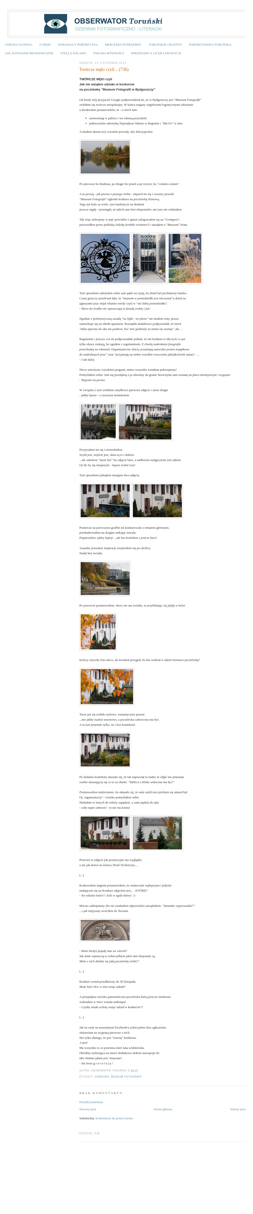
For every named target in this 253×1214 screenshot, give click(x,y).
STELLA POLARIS (73, 53)
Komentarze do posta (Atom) (114, 1118)
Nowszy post (87, 1109)
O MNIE (45, 44)
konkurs (102, 1076)
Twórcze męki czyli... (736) (104, 69)
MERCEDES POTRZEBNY (123, 44)
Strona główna (163, 1109)
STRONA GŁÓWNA (18, 44)
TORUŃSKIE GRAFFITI (165, 44)
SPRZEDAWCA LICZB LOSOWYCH (156, 53)
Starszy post (238, 1109)
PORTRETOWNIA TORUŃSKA (210, 44)
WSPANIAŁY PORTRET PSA (78, 44)
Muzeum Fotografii (126, 1076)
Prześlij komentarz (91, 1102)
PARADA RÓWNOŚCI (108, 53)
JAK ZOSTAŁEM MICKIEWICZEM (29, 53)
